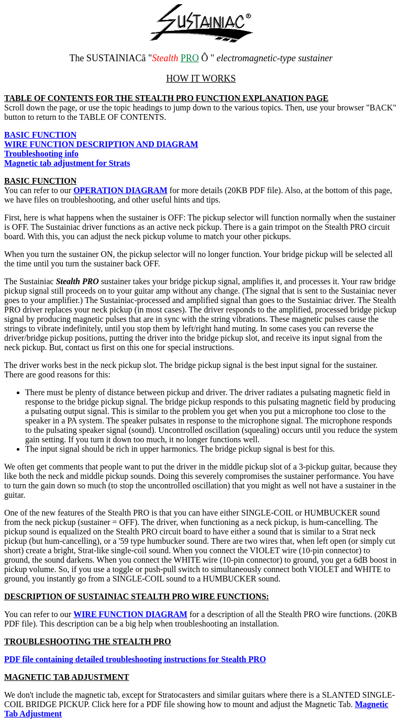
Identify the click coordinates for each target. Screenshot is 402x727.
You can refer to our (38, 614)
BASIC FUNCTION (40, 180)
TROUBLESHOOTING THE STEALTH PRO (87, 641)
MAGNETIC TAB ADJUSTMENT (66, 677)
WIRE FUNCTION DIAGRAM (130, 614)
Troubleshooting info (41, 153)
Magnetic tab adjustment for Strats (67, 163)
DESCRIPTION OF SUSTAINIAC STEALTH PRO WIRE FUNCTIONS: (136, 596)
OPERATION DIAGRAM (120, 190)
